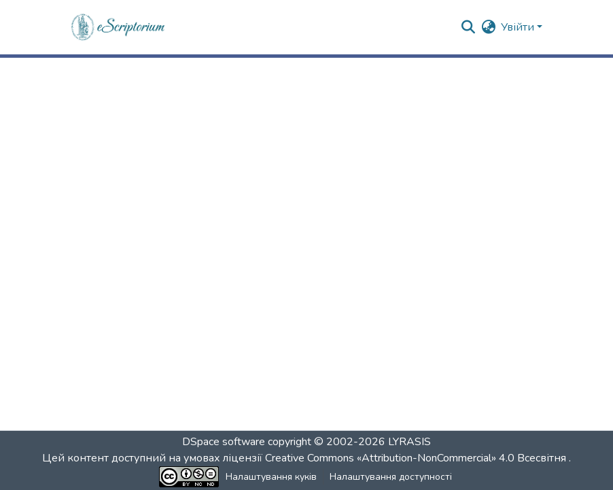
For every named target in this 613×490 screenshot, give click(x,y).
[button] (118, 27)
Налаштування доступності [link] (391, 476)
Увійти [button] (519, 27)
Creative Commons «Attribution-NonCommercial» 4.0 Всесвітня (417, 458)
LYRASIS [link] (409, 441)
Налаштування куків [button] (271, 476)
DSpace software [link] (223, 441)
